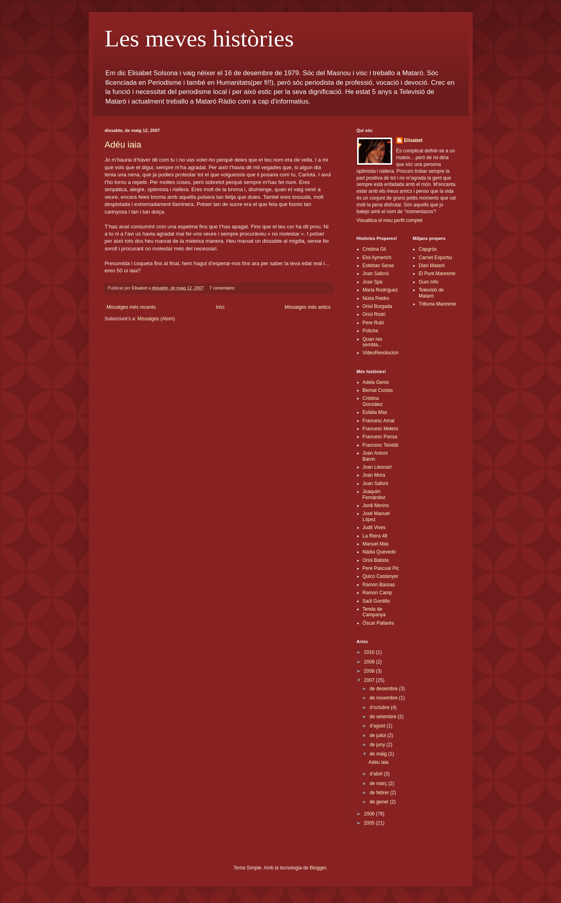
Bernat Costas (378, 390)
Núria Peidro (376, 298)
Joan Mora (374, 475)
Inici (220, 307)
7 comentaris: (222, 288)
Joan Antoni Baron (375, 455)
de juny (377, 744)
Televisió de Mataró (431, 292)
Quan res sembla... (372, 342)
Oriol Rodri (374, 314)
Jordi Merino (376, 505)
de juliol (378, 735)
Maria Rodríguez (380, 290)
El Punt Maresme (437, 273)
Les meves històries (199, 38)
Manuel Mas (376, 544)
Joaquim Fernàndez (374, 494)
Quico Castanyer (380, 576)
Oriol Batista (376, 560)
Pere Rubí (373, 323)
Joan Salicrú (376, 273)
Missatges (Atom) (156, 319)
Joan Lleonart (377, 467)
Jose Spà (373, 282)
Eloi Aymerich (377, 257)
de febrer (379, 792)
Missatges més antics (308, 307)
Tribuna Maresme (437, 304)
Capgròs (428, 249)
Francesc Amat (379, 421)
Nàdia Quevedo (379, 552)
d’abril (376, 774)
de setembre (383, 716)
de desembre (384, 688)
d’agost (377, 726)
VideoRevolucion (381, 353)
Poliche (370, 331)
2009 (370, 662)
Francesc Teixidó (381, 445)
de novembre (384, 698)
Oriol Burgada (377, 306)
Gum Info (428, 282)
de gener (379, 802)
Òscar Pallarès (378, 623)
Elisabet (413, 140)
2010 (370, 652)
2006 (370, 814)
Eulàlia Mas (375, 412)
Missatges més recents (131, 307)
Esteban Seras (378, 265)
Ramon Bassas (379, 584)
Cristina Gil (374, 249)
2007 (370, 680)
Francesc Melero (380, 429)
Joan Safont (375, 483)
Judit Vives (374, 527)
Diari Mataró (432, 265)
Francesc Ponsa (380, 437)
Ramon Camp (377, 592)
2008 (370, 671)
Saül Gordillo (376, 601)
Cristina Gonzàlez (373, 401)
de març (378, 783)
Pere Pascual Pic (381, 568)
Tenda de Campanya (374, 611)
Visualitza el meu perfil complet (390, 220)
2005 (370, 823)
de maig (378, 754)
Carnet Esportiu (435, 257)
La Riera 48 (375, 536)
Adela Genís (376, 382)
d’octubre (380, 707)
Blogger (318, 868)
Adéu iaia (123, 145)
